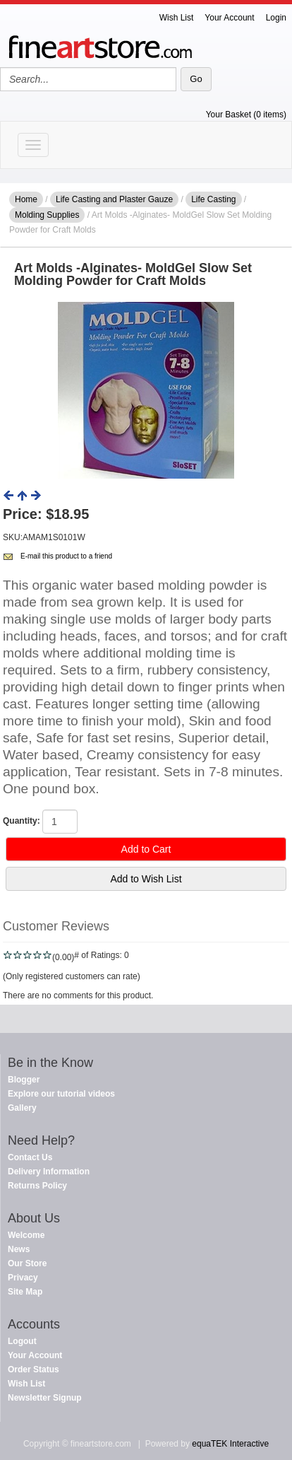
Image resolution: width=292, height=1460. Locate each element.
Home (26, 199)
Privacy (23, 1278)
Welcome (26, 1235)
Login (276, 18)
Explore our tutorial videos (61, 1094)
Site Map (25, 1292)
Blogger (23, 1080)
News (19, 1249)
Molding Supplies (47, 215)
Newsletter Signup (45, 1398)
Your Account (229, 18)
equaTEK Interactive (230, 1444)
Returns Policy (37, 1186)
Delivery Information (49, 1171)
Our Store (27, 1263)
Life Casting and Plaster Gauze (114, 199)
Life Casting (213, 199)
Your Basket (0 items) (246, 114)
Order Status (33, 1369)
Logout (22, 1341)
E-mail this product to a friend (66, 556)
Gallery (22, 1108)
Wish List (176, 18)
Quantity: (21, 821)
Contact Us (30, 1157)
